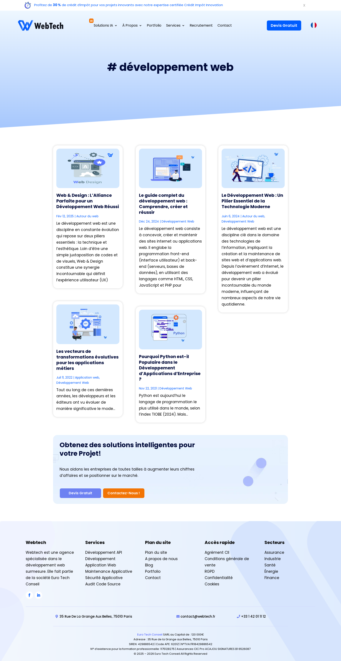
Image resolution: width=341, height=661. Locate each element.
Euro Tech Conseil (149, 632)
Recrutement (201, 26)
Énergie (271, 568)
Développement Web (72, 383)
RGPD (210, 568)
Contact (224, 26)
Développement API (103, 549)
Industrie (272, 556)
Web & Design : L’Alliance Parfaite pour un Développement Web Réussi (87, 201)
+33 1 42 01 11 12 (253, 613)
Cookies (212, 581)
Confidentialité (219, 574)
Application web (87, 377)
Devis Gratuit (284, 25)
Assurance (274, 549)
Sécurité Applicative (104, 574)
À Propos (130, 26)
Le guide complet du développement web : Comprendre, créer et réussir (163, 203)
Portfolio (154, 26)
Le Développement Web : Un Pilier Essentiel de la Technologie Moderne (252, 201)
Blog (149, 562)
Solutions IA (103, 26)
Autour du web (87, 216)
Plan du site (156, 549)
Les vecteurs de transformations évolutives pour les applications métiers (87, 359)
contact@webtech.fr (198, 613)
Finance (271, 574)
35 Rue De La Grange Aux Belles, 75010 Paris (96, 613)
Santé (270, 562)
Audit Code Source (102, 581)
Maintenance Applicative (108, 568)
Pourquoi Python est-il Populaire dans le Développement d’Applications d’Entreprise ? (170, 367)
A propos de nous (161, 556)
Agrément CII (217, 549)
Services (173, 26)
